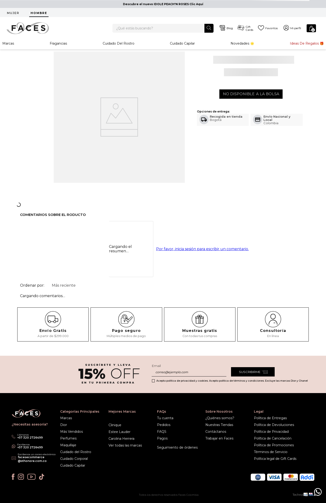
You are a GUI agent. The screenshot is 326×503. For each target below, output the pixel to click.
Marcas (8, 48)
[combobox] (163, 30)
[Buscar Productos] (209, 30)
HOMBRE (39, 13)
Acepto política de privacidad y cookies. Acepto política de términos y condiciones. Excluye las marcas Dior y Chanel (232, 380)
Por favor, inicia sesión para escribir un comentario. (202, 253)
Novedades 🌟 (242, 48)
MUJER (13, 13)
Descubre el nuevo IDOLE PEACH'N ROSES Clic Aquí (163, 4)
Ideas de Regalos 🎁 (307, 48)
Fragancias (58, 48)
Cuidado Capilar (182, 48)
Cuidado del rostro (118, 48)
